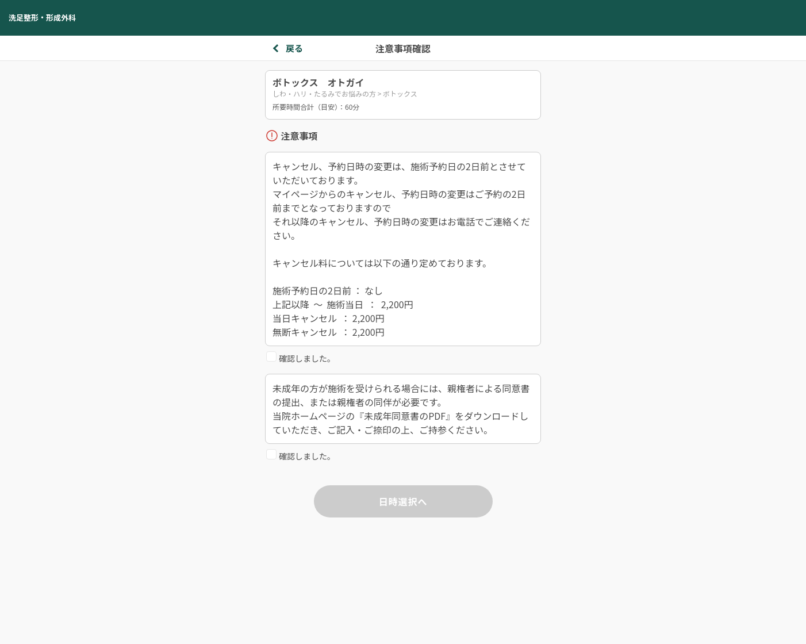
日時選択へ (402, 501)
